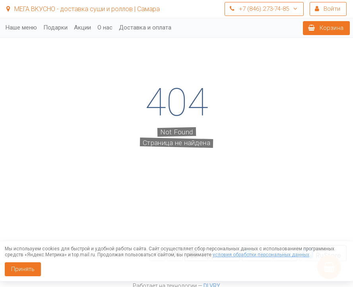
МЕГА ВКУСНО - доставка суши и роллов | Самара (83, 9)
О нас (104, 27)
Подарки (55, 27)
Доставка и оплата (145, 27)
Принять (23, 269)
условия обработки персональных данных (261, 255)
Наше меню (21, 27)
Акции (82, 27)
